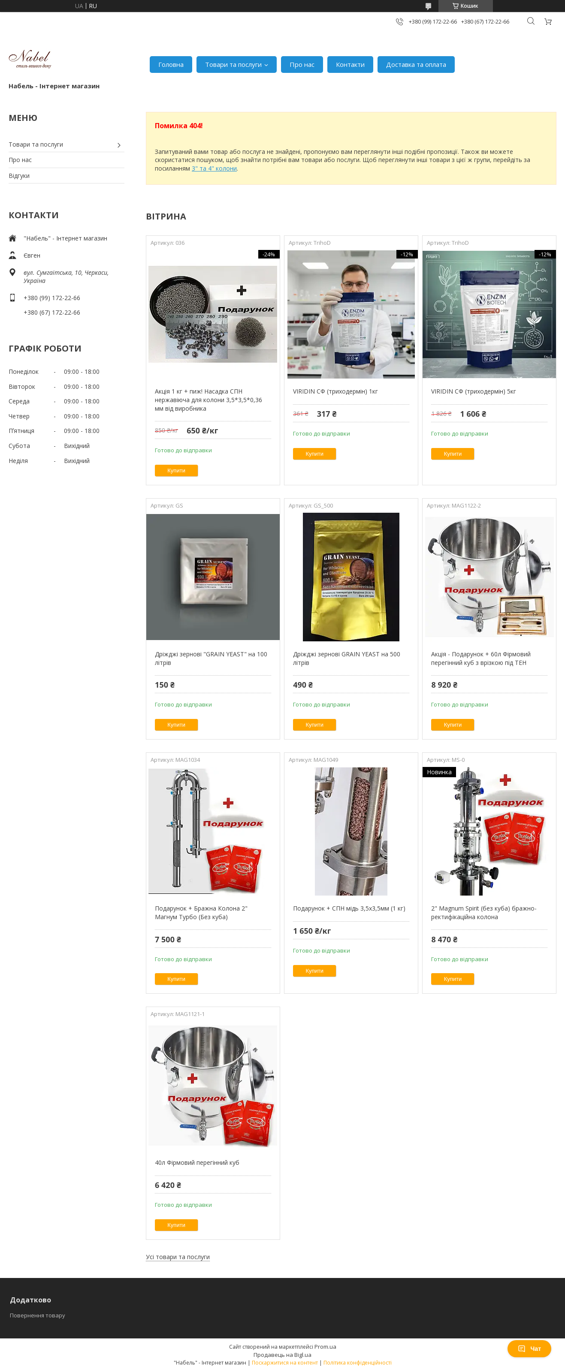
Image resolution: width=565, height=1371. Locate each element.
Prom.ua (325, 1346)
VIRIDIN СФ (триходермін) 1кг (335, 391)
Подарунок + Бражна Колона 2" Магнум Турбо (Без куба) (201, 912)
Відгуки (19, 175)
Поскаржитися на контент (285, 1362)
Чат (529, 1349)
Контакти (350, 64)
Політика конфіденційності (357, 1362)
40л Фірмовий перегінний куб (197, 1162)
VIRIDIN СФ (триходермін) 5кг (473, 391)
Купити (176, 470)
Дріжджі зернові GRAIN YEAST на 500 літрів (346, 658)
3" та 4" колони (214, 168)
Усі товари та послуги (178, 1257)
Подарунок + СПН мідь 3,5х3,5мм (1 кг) (349, 908)
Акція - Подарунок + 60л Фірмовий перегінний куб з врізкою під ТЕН (481, 658)
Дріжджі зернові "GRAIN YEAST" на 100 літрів (211, 658)
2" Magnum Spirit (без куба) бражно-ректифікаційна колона (484, 912)
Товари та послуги (233, 64)
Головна (171, 64)
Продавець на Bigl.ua (282, 1355)
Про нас (302, 64)
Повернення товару (37, 1315)
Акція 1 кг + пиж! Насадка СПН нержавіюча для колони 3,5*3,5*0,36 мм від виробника (208, 399)
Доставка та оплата (416, 64)
